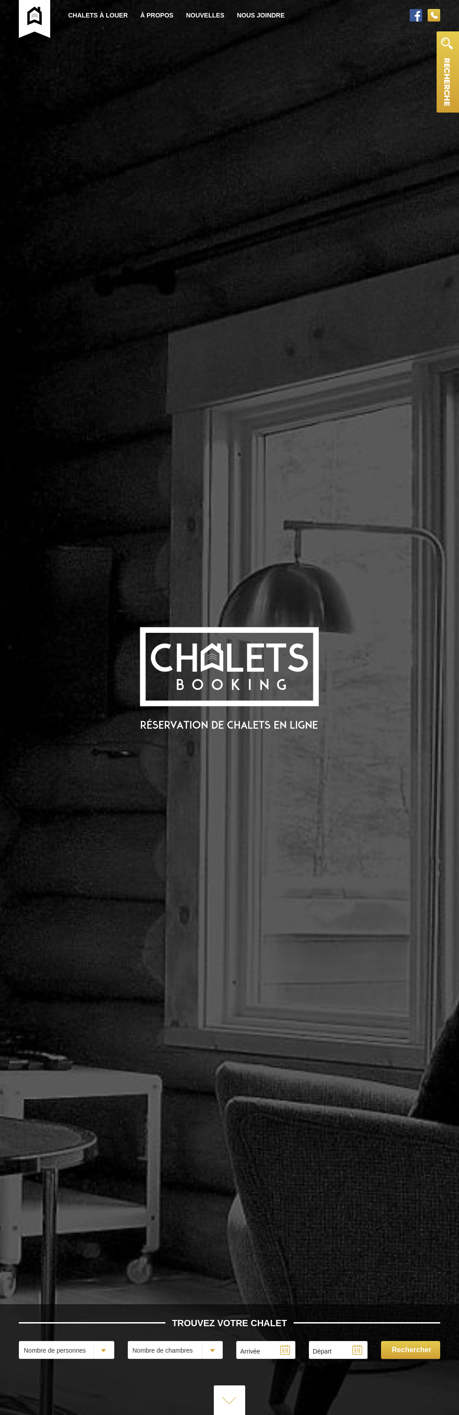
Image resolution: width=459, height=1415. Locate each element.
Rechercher (411, 1350)
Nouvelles (205, 15)
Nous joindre (261, 15)
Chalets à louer (98, 15)
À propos (156, 15)
